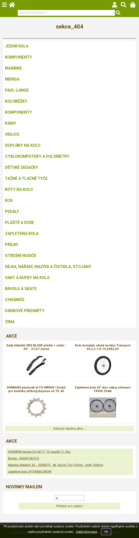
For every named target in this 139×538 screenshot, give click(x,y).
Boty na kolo (19, 189)
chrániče (14, 299)
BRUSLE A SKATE (21, 288)
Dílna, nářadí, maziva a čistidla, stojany (48, 266)
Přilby (11, 244)
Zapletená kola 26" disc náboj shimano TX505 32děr (103, 389)
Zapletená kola (21, 233)
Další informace (86, 532)
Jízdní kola (16, 46)
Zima (10, 321)
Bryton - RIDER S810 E (23, 458)
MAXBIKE (13, 68)
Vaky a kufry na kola (27, 277)
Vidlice (12, 134)
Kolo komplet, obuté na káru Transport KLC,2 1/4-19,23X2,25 (103, 347)
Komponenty (18, 57)
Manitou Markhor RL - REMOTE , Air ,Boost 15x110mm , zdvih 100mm (55, 465)
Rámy (10, 123)
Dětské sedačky (21, 167)
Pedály (12, 211)
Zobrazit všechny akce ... (69, 428)
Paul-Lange (17, 90)
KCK (9, 200)
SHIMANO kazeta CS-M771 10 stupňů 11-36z (39, 452)
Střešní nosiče (20, 255)
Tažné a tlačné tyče (26, 178)
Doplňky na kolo (22, 145)
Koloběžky (16, 101)
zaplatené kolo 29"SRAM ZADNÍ (29, 471)
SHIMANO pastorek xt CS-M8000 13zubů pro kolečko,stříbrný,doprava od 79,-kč (36, 389)
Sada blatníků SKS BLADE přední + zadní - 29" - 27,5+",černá (36, 347)
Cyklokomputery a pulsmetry (37, 156)
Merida (12, 79)
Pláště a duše (19, 222)
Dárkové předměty (25, 310)
